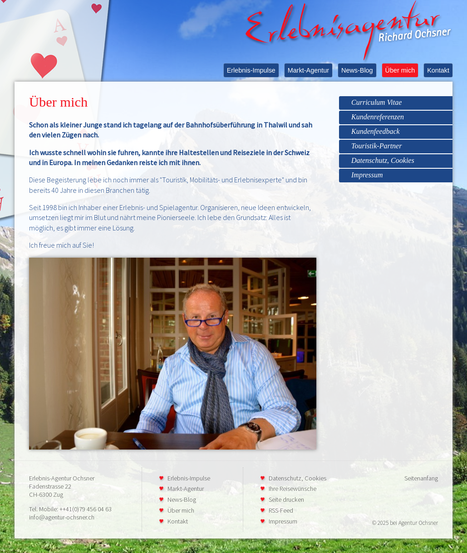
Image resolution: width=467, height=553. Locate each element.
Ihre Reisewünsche (292, 488)
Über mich (400, 70)
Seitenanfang (421, 478)
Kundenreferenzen (377, 117)
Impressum (367, 175)
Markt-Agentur (308, 70)
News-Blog (357, 70)
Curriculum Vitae (376, 102)
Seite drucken (286, 499)
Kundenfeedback (375, 131)
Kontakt (438, 70)
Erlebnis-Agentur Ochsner (61, 478)
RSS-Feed (281, 510)
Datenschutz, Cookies (382, 160)
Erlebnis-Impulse (251, 70)
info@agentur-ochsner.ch (61, 517)
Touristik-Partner (376, 146)
